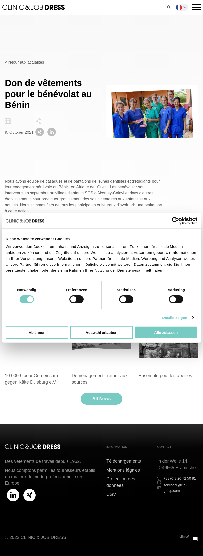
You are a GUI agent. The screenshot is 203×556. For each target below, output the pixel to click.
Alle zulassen (166, 332)
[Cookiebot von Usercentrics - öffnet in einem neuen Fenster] (175, 220)
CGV (111, 494)
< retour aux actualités (24, 62)
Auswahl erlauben (101, 332)
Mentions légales (123, 470)
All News (101, 398)
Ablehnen (37, 332)
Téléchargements (123, 461)
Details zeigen (174, 317)
